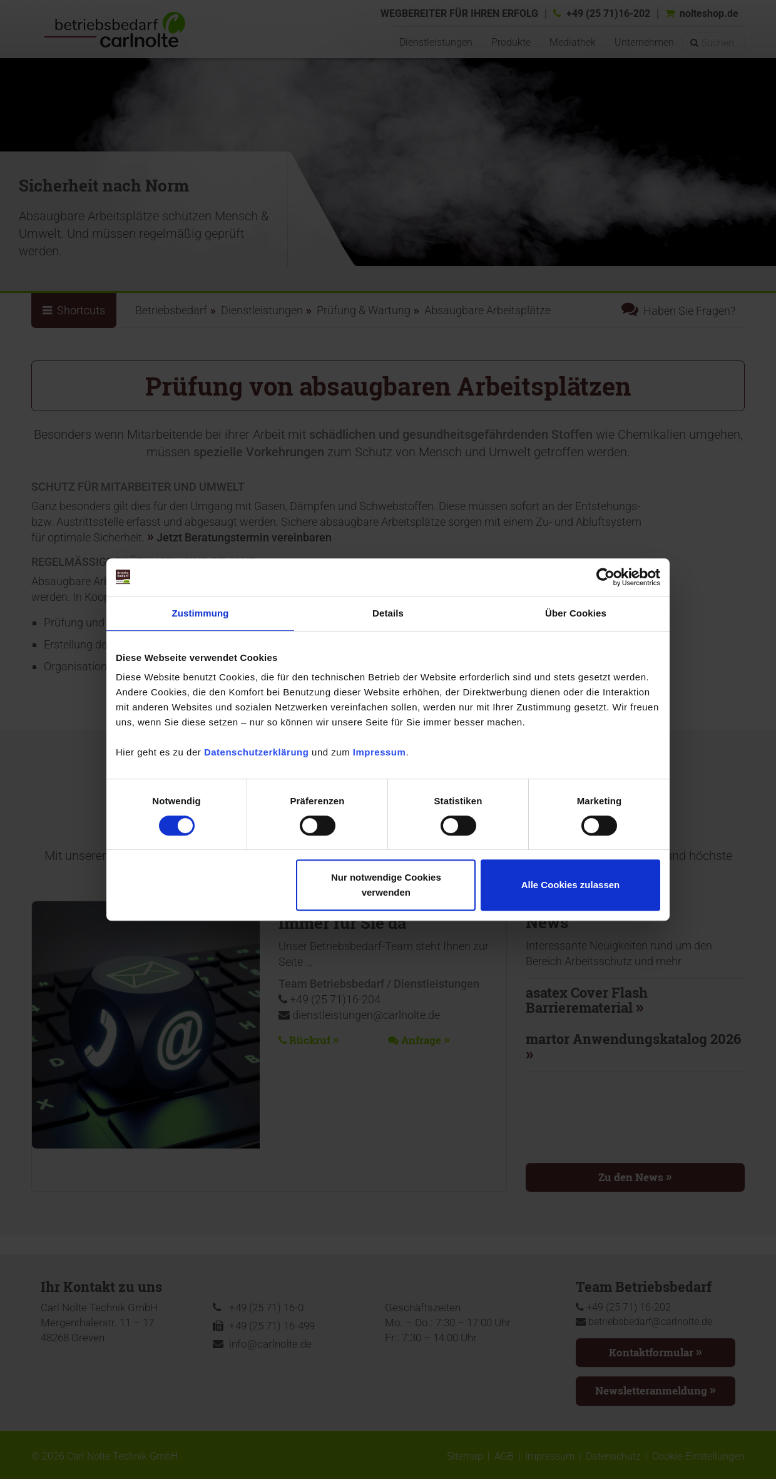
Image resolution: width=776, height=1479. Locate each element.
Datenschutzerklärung (256, 752)
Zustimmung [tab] (200, 613)
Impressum (379, 752)
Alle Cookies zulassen (570, 884)
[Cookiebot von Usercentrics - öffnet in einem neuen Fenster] (605, 577)
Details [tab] (388, 613)
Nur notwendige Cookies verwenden (386, 885)
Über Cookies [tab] (575, 613)
